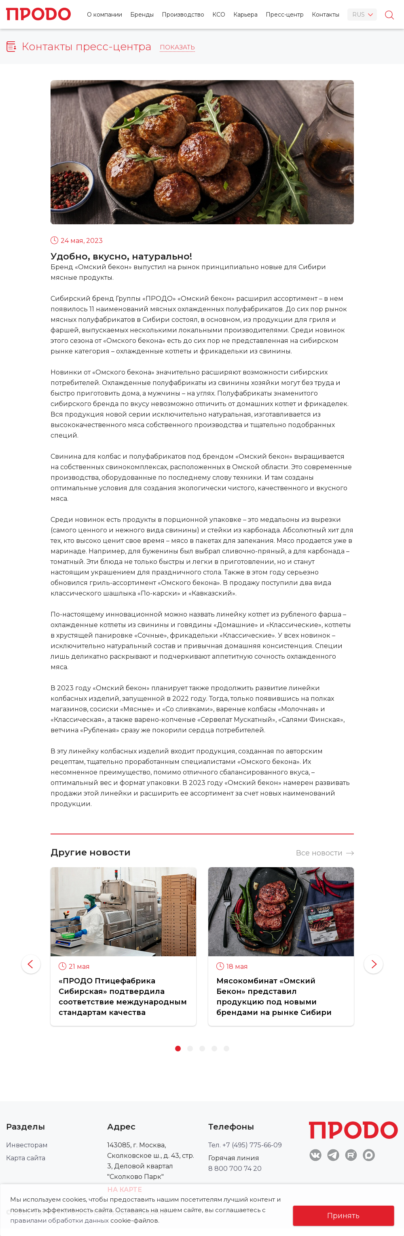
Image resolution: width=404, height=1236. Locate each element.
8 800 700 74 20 (235, 1168)
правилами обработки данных (59, 1220)
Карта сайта (25, 1158)
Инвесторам (27, 1145)
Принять (343, 1215)
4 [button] (214, 1048)
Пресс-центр (285, 14)
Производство (183, 14)
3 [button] (202, 1048)
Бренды (142, 14)
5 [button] (226, 1048)
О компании (104, 14)
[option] (123, 946)
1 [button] (178, 1048)
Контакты (325, 14)
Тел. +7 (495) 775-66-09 (245, 1145)
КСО (218, 14)
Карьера (245, 14)
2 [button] (190, 1048)
